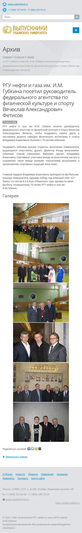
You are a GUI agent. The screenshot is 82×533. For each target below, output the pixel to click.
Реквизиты (8, 478)
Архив (30, 57)
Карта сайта (38, 478)
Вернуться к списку (15, 456)
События (19, 57)
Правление (47, 474)
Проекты (33, 474)
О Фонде (7, 474)
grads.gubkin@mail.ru (18, 4)
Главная (7, 57)
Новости (20, 474)
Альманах (62, 474)
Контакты (23, 478)
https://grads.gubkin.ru (67, 503)
